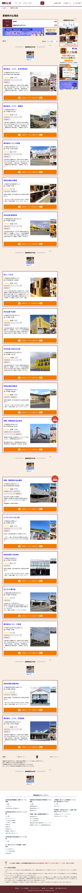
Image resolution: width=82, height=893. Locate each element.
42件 (15, 283)
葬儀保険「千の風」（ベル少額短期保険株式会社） (40, 825)
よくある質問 (77, 3)
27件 (15, 77)
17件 (15, 726)
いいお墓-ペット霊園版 (10, 822)
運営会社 (17, 888)
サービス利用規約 (25, 888)
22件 (16, 357)
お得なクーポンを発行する (30, 97)
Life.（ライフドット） (10, 818)
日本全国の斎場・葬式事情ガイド (12, 808)
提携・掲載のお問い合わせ (61, 888)
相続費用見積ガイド (34, 806)
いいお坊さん (8, 806)
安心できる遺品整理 (34, 818)
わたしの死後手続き (34, 820)
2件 (14, 563)
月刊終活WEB (8, 853)
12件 (15, 151)
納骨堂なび (7, 826)
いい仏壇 (7, 841)
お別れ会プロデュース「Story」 (61, 816)
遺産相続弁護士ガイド (34, 808)
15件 (15, 526)
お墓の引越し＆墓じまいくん (11, 833)
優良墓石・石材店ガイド (10, 831)
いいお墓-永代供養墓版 (10, 820)
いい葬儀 (7, 804)
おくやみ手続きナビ (9, 849)
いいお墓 (7, 816)
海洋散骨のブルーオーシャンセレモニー (63, 814)
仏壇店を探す (58, 3)
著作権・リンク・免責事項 (47, 888)
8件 (13, 597)
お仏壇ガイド (67, 3)
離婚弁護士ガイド (33, 810)
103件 (15, 488)
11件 (15, 114)
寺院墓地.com (8, 829)
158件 (15, 429)
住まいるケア (57, 806)
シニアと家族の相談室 (10, 851)
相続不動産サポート (34, 816)
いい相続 (32, 804)
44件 (15, 223)
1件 (13, 189)
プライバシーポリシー (35, 888)
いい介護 (56, 804)
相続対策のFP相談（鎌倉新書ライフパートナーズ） (41, 822)
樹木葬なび (7, 824)
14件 (15, 320)
